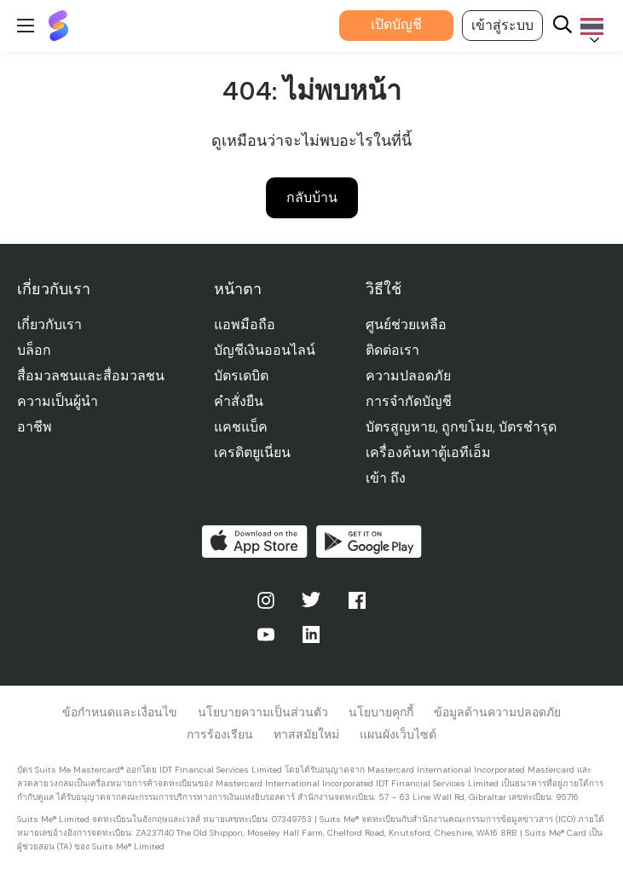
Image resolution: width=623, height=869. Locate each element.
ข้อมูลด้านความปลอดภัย (497, 712)
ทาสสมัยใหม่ (306, 734)
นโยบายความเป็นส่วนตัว (263, 712)
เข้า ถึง (386, 478)
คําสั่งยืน (238, 401)
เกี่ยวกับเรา (49, 324)
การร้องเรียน (220, 734)
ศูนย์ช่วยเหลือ (406, 324)
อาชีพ (34, 427)
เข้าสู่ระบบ (502, 25)
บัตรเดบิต (241, 376)
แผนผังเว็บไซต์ (398, 734)
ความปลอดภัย (408, 376)
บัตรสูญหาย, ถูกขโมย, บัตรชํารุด (461, 427)
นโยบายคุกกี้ (381, 712)
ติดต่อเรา (392, 350)
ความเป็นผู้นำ (57, 401)
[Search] (562, 26)
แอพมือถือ (244, 324)
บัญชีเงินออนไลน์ (264, 350)
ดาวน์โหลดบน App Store (255, 541)
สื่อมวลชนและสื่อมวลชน (90, 376)
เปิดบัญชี (396, 24)
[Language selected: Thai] (589, 26)
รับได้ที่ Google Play (369, 541)
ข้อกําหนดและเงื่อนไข (119, 712)
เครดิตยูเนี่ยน (252, 452)
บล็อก (34, 350)
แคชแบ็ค (241, 427)
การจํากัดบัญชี (409, 401)
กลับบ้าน (311, 197)
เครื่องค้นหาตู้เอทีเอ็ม (428, 452)
